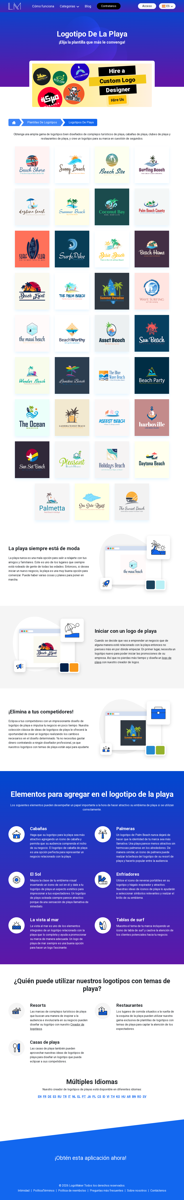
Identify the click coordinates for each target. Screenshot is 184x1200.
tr (65, 1096)
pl (94, 1096)
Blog (88, 6)
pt (84, 1096)
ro (139, 1096)
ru (59, 1096)
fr (44, 1096)
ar (129, 1096)
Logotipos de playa (81, 122)
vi (108, 1096)
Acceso (147, 6)
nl (74, 1096)
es (166, 6)
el (78, 1096)
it (69, 1096)
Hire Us (117, 100)
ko (118, 1096)
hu (123, 1096)
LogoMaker (76, 1185)
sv (144, 1096)
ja (89, 1096)
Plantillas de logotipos (42, 122)
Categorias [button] (67, 6)
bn (134, 1096)
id (104, 1096)
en (40, 1096)
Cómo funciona (43, 6)
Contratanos (108, 6)
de (49, 1096)
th (113, 1096)
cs (99, 1096)
